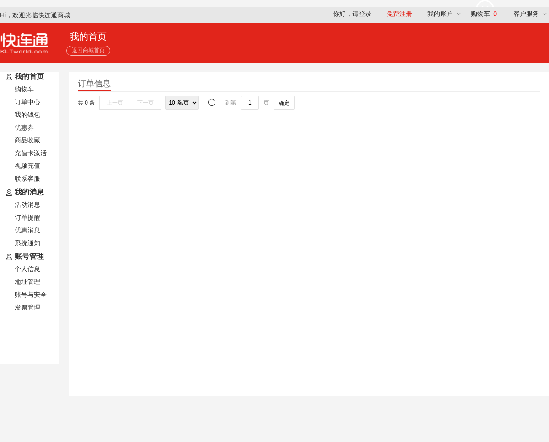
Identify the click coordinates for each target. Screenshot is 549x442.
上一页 (115, 103)
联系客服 (27, 178)
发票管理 (27, 307)
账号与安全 (31, 294)
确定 (284, 103)
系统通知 (27, 243)
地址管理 (27, 281)
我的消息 (24, 192)
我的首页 (24, 77)
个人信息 (27, 269)
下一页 (145, 103)
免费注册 (399, 13)
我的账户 (440, 13)
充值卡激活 (31, 153)
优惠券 (24, 127)
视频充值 (27, 165)
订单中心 (27, 101)
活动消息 (27, 204)
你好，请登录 (352, 13)
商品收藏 (27, 140)
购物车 (484, 13)
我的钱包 (27, 114)
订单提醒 (27, 217)
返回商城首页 (88, 50)
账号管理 (24, 257)
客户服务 (526, 13)
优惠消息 (27, 230)
